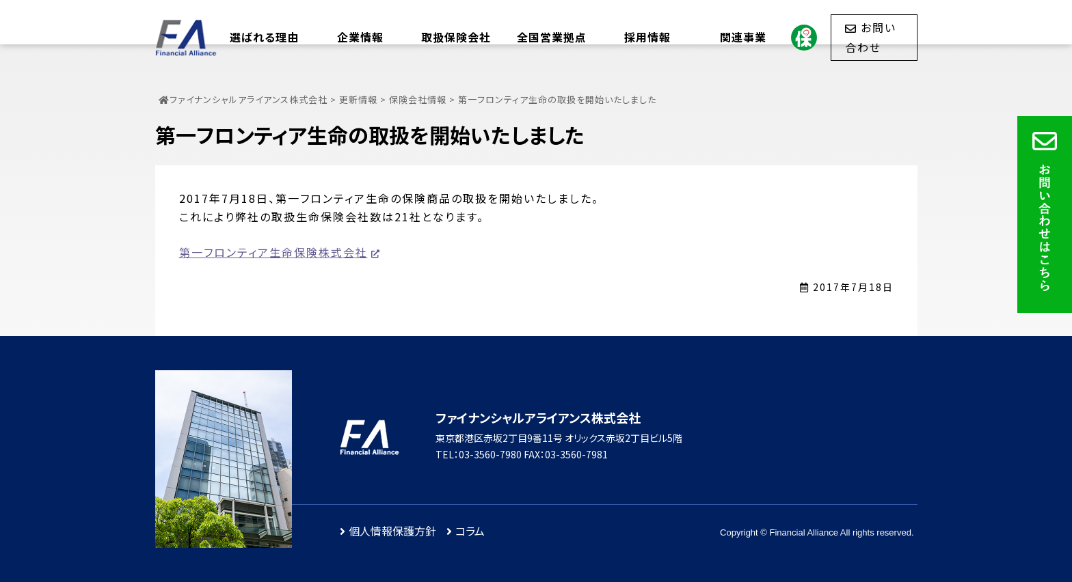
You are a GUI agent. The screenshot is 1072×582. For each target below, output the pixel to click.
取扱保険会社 (456, 37)
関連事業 (743, 37)
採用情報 (647, 37)
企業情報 (360, 37)
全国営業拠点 (552, 37)
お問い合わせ (870, 37)
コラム (470, 531)
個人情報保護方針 (392, 531)
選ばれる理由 (264, 37)
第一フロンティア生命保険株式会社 (273, 252)
